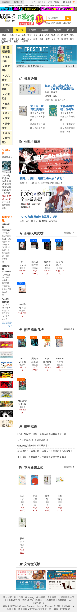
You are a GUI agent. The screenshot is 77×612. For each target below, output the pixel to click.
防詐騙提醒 (27, 600)
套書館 (45, 30)
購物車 (70, 2)
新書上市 (11, 35)
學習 (62, 35)
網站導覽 (40, 597)
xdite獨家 (67, 23)
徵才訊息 (18, 597)
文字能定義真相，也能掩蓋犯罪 (32, 440)
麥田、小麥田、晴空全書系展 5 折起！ (42, 178)
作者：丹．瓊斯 (37, 113)
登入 (33, 2)
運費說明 (6, 2)
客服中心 (39, 600)
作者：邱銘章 (51, 92)
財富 (48, 23)
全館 (6, 30)
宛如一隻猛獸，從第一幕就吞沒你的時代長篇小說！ (42, 434)
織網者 (59, 23)
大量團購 (51, 597)
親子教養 (66, 35)
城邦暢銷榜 (4, 35)
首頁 (16, 41)
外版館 (32, 30)
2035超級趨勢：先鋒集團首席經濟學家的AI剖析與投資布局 (6, 184)
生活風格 (41, 35)
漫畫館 (57, 30)
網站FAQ (29, 597)
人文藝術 (35, 35)
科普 (58, 35)
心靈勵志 (47, 35)
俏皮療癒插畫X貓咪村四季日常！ (33, 445)
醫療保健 (53, 35)
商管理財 (29, 35)
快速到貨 (18, 2)
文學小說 (23, 35)
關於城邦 (7, 597)
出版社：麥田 (51, 96)
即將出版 (17, 35)
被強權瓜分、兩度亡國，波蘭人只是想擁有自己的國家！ (45, 451)
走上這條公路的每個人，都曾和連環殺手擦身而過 (41, 457)
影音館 (70, 30)
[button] (66, 66)
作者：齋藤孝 (66, 113)
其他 (7, 133)
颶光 (53, 23)
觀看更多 (7, 157)
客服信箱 (50, 600)
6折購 (56, 2)
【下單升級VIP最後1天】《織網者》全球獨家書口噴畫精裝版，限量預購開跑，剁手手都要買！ (6, 247)
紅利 (50, 2)
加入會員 (41, 2)
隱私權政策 (14, 600)
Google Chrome (27, 606)
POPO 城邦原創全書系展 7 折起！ (40, 216)
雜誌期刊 (72, 35)
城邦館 (19, 30)
